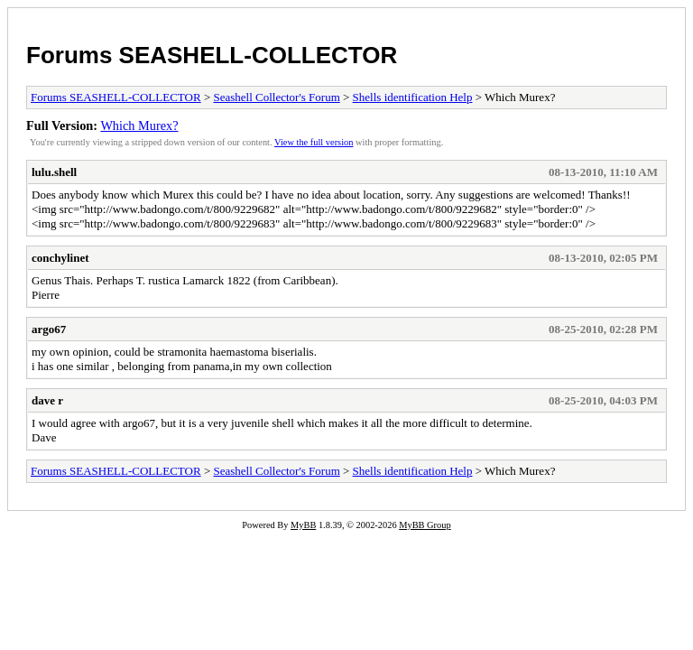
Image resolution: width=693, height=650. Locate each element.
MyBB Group (424, 525)
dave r (47, 400)
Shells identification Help (413, 97)
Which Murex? (139, 125)
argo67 (49, 329)
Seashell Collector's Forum (276, 97)
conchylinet (60, 258)
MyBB (303, 525)
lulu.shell (54, 172)
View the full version (313, 142)
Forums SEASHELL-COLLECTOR (211, 55)
